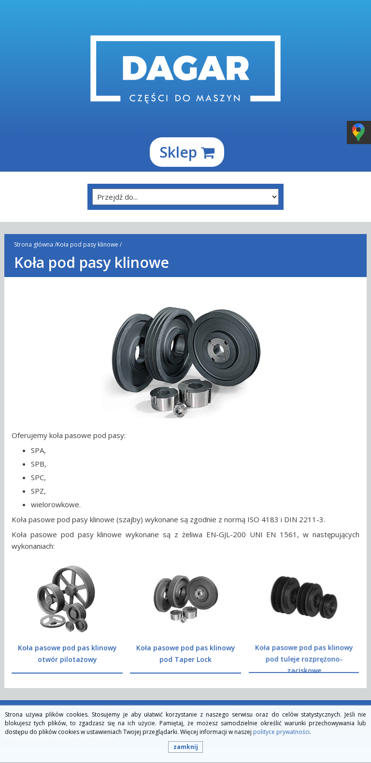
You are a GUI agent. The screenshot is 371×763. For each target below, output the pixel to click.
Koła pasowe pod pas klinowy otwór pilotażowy (67, 653)
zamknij (185, 747)
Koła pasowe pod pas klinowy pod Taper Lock (186, 653)
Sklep (186, 152)
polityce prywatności (281, 732)
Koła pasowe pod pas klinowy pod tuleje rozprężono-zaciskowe (304, 658)
